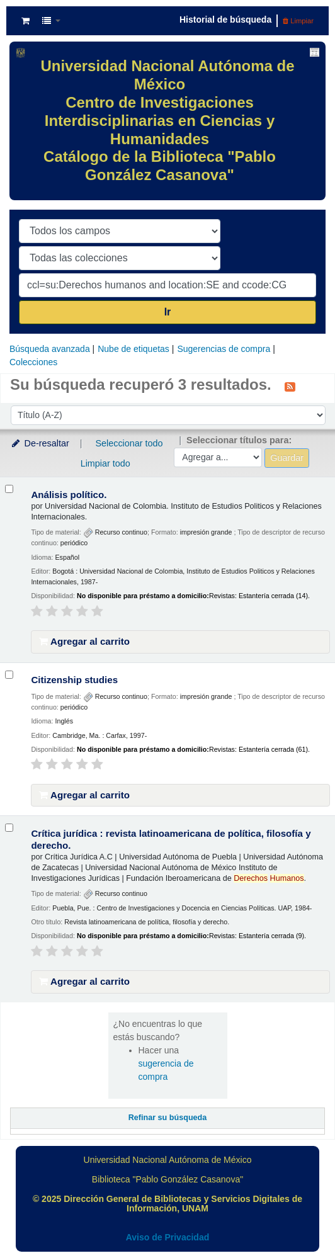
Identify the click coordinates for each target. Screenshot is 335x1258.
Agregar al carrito (84, 641)
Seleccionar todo (128, 443)
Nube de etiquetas (133, 349)
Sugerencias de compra (223, 349)
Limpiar (298, 21)
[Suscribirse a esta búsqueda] (290, 386)
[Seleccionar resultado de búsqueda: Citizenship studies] (9, 675)
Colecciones (33, 362)
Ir (167, 312)
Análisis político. (68, 494)
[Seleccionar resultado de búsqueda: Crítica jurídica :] (9, 828)
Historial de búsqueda (225, 19)
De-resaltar (39, 443)
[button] (25, 20)
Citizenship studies (74, 679)
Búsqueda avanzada (49, 349)
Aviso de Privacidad (168, 1237)
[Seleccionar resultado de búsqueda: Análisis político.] (9, 489)
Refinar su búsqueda (167, 1117)
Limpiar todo (105, 463)
